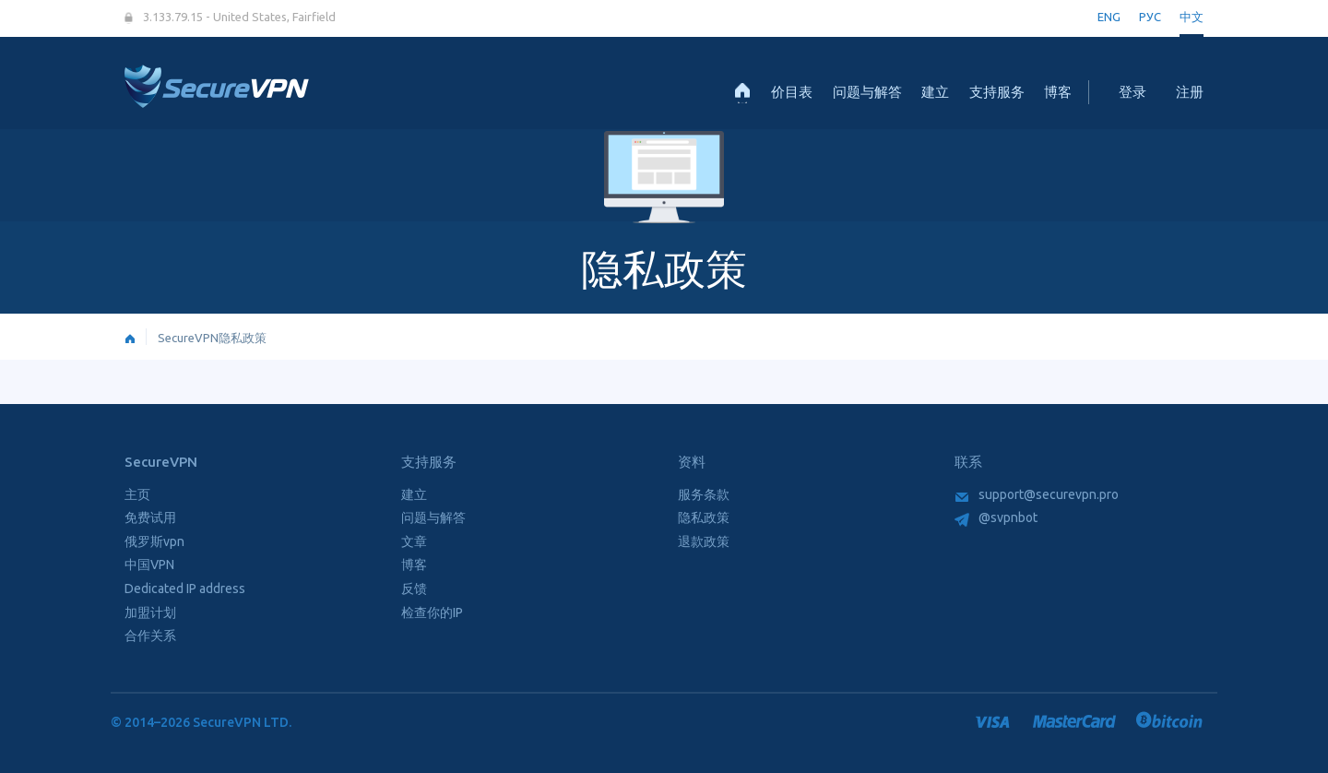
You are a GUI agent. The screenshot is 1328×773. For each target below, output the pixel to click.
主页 (137, 494)
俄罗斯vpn (154, 541)
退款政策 (703, 541)
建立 (935, 92)
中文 (1192, 16)
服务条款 (703, 494)
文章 (414, 541)
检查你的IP (432, 612)
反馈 (414, 588)
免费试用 (150, 517)
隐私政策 (703, 517)
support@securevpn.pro (1036, 494)
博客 (1058, 92)
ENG (1108, 16)
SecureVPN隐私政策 (212, 337)
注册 (1190, 92)
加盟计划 (150, 612)
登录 (1132, 92)
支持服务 (997, 92)
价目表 (791, 92)
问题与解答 (867, 92)
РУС (1150, 16)
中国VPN (149, 564)
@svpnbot (996, 517)
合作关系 (150, 635)
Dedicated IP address (185, 588)
